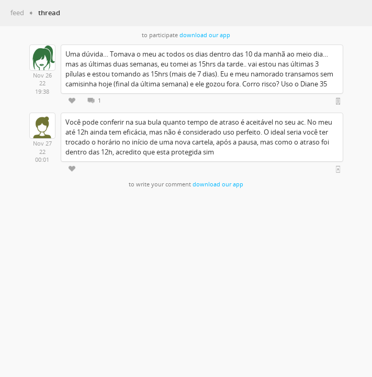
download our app (204, 35)
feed (17, 12)
